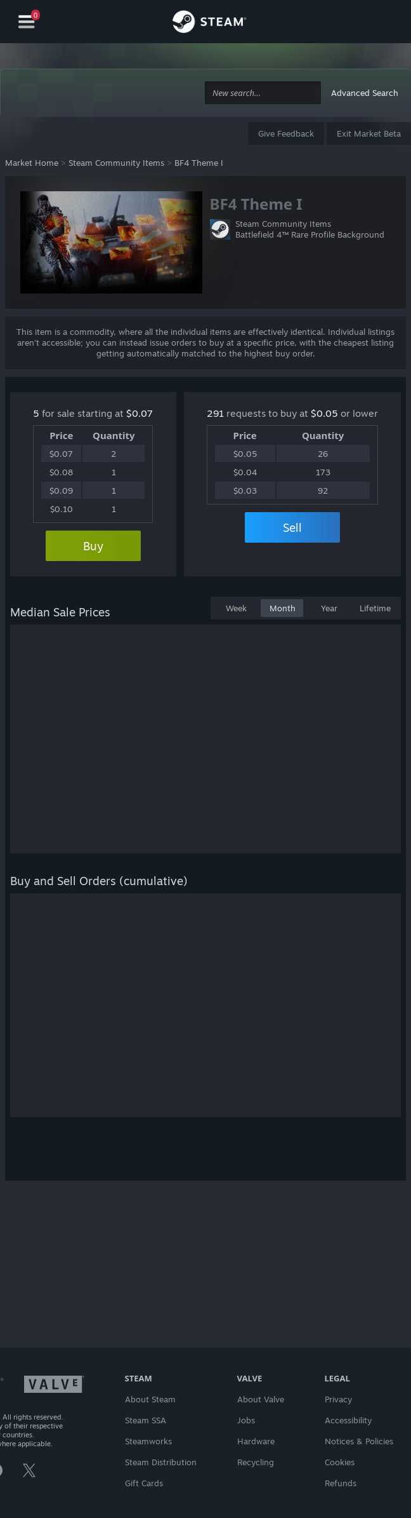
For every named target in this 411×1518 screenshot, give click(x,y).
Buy (93, 546)
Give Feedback (286, 133)
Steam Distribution (161, 1462)
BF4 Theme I (198, 163)
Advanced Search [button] (364, 93)
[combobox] (262, 93)
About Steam (150, 1399)
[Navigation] (26, 22)
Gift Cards (144, 1483)
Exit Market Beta (369, 133)
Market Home (31, 163)
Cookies (340, 1462)
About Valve (260, 1399)
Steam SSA (145, 1420)
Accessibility (348, 1420)
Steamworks (148, 1441)
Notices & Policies (359, 1441)
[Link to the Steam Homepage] (209, 23)
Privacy (338, 1399)
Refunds (340, 1483)
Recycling (255, 1462)
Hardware (256, 1441)
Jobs (246, 1420)
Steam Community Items (116, 163)
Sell (292, 527)
